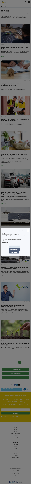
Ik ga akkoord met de (11, 416)
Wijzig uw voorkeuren (14, 246)
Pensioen (15, 439)
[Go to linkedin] (17, 384)
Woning (15, 431)
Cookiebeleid (15, 471)
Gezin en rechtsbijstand (15, 433)
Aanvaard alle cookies (14, 249)
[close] (28, 230)
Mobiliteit (15, 429)
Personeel (15, 446)
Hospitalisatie (15, 435)
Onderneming (15, 444)
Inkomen (15, 448)
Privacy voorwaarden (14, 416)
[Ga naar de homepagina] (5, 2)
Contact (15, 453)
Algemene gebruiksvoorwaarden (15, 468)
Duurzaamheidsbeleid (15, 473)
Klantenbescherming (15, 457)
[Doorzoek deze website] (25, 2)
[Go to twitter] (19, 384)
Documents (16, 455)
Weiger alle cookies (14, 252)
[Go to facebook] (15, 384)
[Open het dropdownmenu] (29, 2)
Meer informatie (5, 242)
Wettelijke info (15, 475)
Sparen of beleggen (15, 437)
